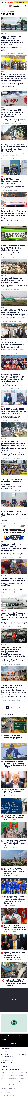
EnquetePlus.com (23, 1072)
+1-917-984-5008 (6, 1063)
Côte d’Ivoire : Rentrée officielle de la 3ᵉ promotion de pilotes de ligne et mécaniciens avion (13, 688)
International (8, 959)
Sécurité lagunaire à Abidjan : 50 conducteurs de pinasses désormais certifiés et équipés (13, 377)
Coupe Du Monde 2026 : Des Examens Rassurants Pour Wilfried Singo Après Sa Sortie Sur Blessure (15, 927)
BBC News (21, 1078)
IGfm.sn (2, 1078)
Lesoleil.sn (3, 1075)
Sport (6, 795)
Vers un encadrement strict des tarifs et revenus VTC (13, 514)
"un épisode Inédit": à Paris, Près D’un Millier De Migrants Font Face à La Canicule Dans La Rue (15, 981)
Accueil (3, 11)
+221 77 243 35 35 (7, 1054)
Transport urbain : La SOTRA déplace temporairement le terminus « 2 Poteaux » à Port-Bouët (12, 40)
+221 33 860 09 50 (7, 1057)
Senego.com (12, 1072)
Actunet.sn (3, 1088)
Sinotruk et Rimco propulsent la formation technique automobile (12, 344)
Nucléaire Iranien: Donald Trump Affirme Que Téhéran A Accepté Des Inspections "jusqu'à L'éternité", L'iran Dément (14, 954)
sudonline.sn (12, 1082)
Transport (4, 33)
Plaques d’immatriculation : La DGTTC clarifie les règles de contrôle (14, 248)
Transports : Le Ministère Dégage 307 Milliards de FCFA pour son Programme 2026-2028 (14, 616)
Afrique (6, 819)
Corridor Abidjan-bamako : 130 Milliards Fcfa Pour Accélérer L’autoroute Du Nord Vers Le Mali (13, 737)
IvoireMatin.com (22, 1075)
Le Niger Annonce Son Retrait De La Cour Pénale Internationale (14, 816)
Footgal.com (4, 1082)
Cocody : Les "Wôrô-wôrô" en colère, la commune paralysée (13, 481)
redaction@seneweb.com (13, 1069)
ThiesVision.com (13, 1075)
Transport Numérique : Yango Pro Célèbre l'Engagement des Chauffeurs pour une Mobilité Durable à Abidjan (13, 651)
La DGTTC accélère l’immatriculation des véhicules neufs (11, 181)
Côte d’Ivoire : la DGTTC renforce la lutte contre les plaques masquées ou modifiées (14, 581)
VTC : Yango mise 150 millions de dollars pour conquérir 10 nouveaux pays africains (12, 113)
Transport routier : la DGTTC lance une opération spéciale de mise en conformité (13, 547)
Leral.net (3, 1072)
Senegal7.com (12, 1078)
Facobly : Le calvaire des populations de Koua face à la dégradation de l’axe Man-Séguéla (14, 147)
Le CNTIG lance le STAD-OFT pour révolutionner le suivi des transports (13, 411)
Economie (6, 741)
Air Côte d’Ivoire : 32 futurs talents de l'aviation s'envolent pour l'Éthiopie (14, 312)
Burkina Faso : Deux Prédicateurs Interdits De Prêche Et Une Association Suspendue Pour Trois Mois (15, 842)
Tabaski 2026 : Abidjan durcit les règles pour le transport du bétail (12, 280)
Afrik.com (21, 1082)
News (7, 11)
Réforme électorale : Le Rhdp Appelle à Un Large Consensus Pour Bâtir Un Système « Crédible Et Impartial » (15, 764)
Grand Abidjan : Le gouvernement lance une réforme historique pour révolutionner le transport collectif (13, 445)
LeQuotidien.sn (12, 1085)
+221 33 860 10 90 (20, 1054)
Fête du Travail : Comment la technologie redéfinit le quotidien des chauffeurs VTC (13, 214)
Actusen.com (4, 1085)
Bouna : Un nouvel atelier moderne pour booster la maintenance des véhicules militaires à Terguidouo (14, 77)
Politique (7, 768)
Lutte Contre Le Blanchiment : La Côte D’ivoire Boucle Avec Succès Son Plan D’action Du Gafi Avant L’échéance (15, 870)
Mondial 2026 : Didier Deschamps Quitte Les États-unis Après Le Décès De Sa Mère (15, 791)
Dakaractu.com (12, 1088)
